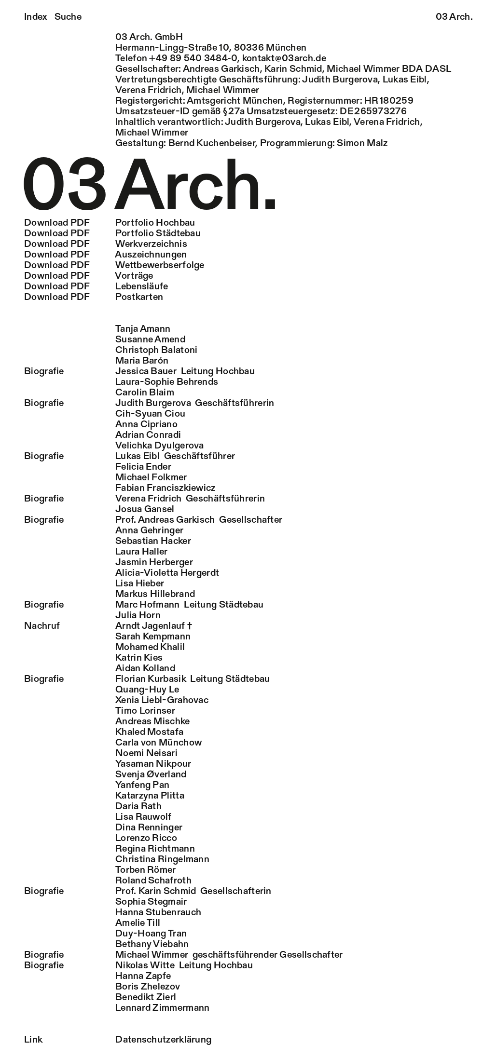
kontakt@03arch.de (284, 59)
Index (35, 17)
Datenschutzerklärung (117, 1040)
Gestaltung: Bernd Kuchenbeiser (185, 144)
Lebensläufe (96, 287)
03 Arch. (454, 17)
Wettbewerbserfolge (114, 266)
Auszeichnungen (105, 255)
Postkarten (93, 297)
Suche (68, 17)
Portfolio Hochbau (109, 223)
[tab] (248, 329)
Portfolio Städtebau (112, 234)
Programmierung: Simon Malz (324, 144)
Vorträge (88, 276)
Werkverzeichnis (105, 244)
